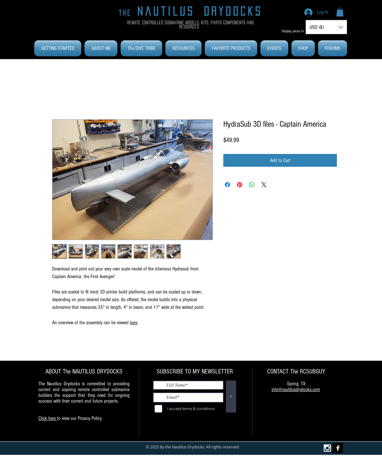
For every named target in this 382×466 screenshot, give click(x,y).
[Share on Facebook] (227, 185)
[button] (340, 12)
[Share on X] (264, 185)
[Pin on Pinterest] (239, 185)
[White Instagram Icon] (327, 448)
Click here (47, 418)
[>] (231, 397)
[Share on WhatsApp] (252, 185)
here (133, 322)
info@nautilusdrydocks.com (296, 389)
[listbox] (326, 27)
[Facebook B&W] (338, 448)
